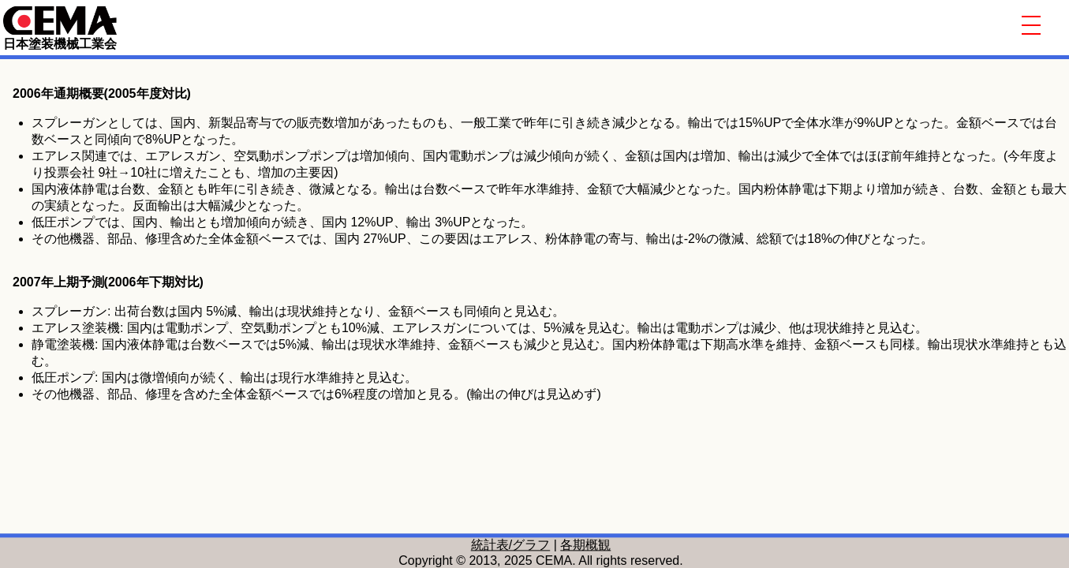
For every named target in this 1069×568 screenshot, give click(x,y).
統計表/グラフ (510, 544)
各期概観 (585, 544)
